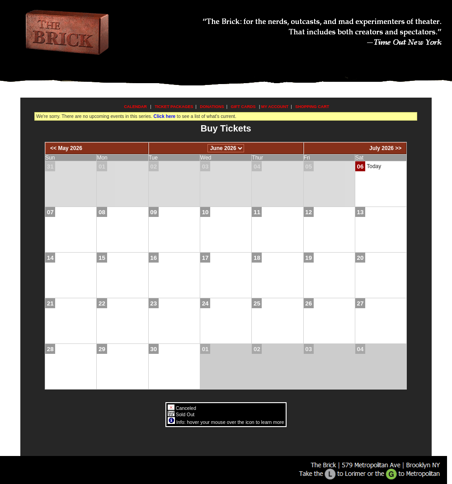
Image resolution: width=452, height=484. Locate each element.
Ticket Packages (174, 106)
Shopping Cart (312, 106)
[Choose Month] (225, 148)
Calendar (135, 106)
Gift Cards (243, 106)
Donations (212, 106)
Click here (165, 116)
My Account (274, 106)
